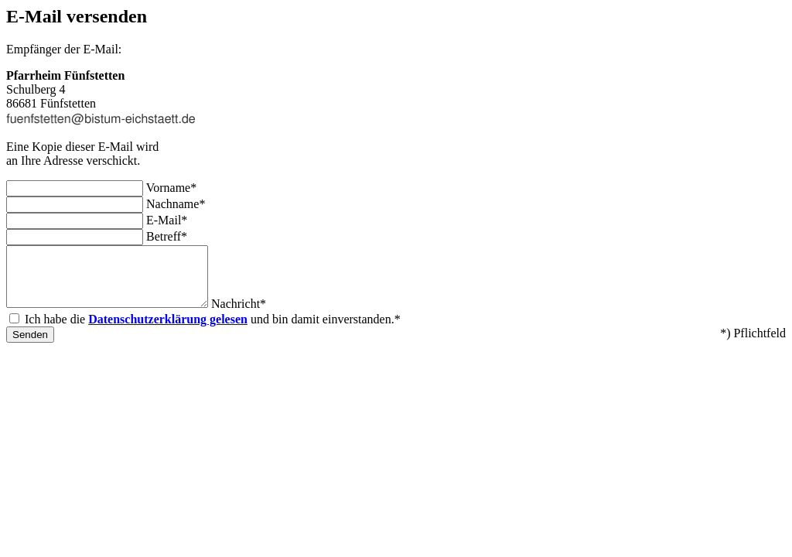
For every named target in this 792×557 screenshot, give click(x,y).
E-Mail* (166, 220)
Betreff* (166, 236)
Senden (30, 346)
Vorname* (171, 187)
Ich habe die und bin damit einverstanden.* (213, 330)
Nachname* (175, 203)
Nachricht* (261, 315)
